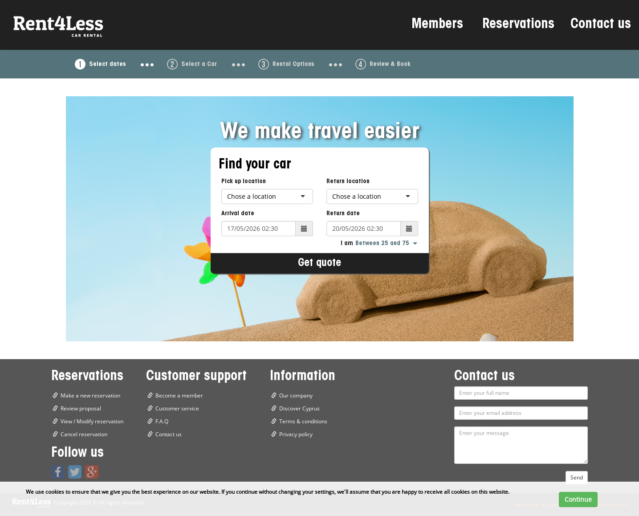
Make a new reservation (90, 395)
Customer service (177, 408)
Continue (578, 499)
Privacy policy (296, 434)
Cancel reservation (84, 434)
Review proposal (81, 408)
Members (437, 25)
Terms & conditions (303, 421)
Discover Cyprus (299, 408)
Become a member (179, 395)
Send (576, 477)
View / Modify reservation (92, 421)
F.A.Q (161, 421)
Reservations (518, 25)
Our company (296, 395)
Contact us (600, 25)
